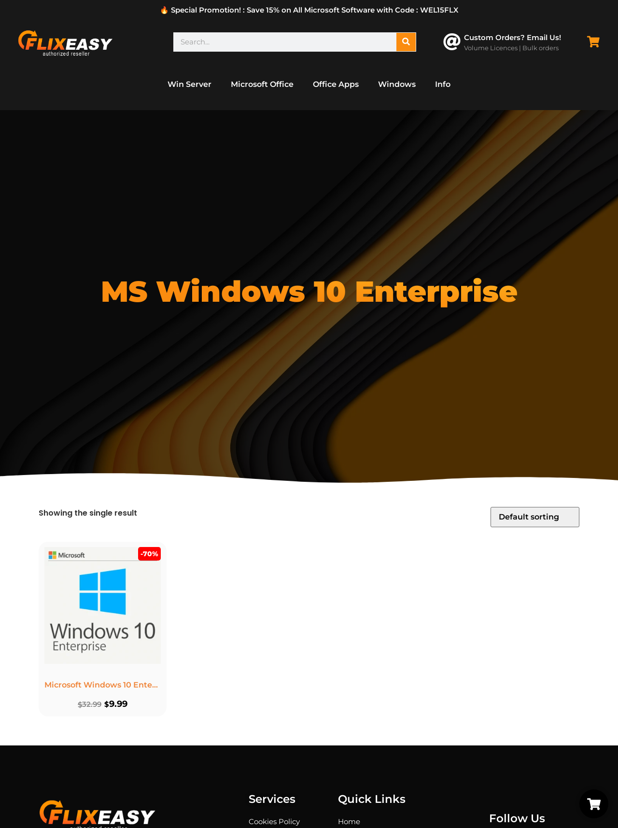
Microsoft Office (262, 84)
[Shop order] (535, 517)
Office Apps (336, 84)
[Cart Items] (595, 41)
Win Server (189, 84)
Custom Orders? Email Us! (512, 37)
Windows (397, 84)
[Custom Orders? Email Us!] (452, 42)
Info (442, 84)
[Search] (406, 42)
